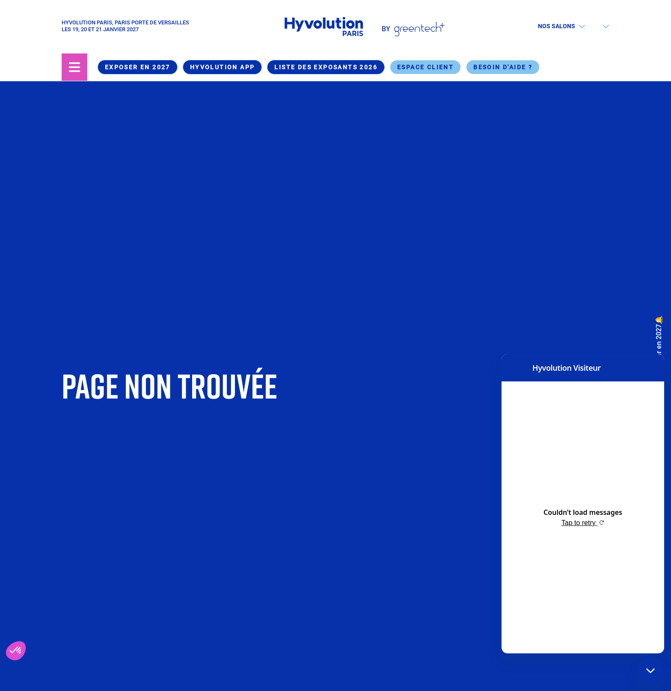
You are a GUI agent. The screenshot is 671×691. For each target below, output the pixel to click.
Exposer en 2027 (137, 67)
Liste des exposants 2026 (325, 67)
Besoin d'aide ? (502, 67)
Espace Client (425, 67)
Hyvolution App (222, 67)
